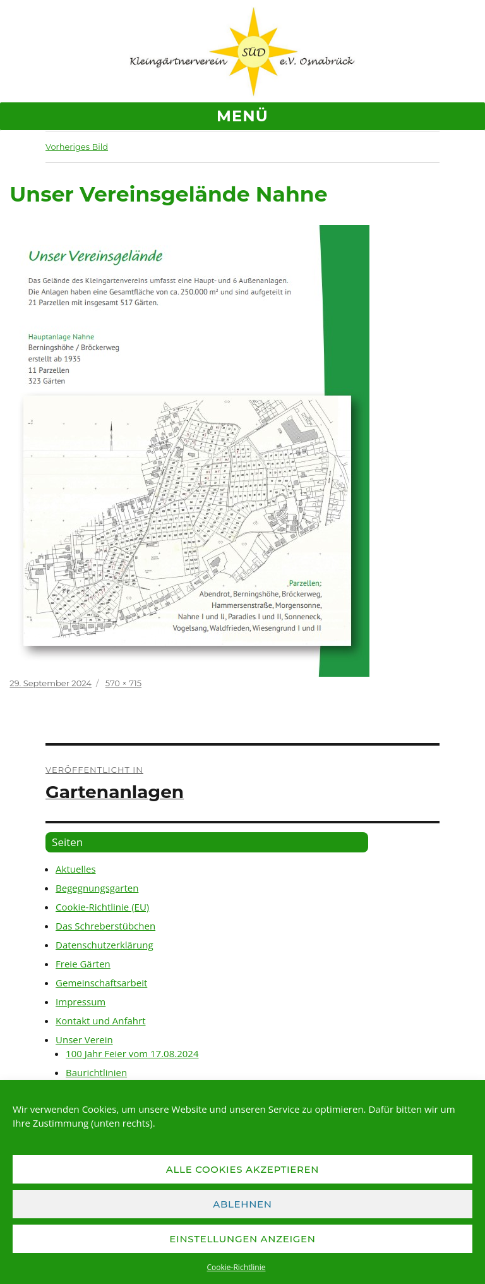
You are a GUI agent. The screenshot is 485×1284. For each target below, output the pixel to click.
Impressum (80, 1001)
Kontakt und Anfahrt (100, 1020)
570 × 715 (123, 683)
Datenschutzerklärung (104, 944)
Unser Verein (84, 1039)
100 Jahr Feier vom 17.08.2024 (132, 1053)
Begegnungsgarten (97, 887)
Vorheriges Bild (76, 147)
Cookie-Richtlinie (236, 1267)
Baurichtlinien (96, 1072)
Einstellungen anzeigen (242, 1239)
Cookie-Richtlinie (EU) (102, 906)
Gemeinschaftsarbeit (101, 982)
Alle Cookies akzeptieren (243, 1169)
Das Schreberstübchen (105, 925)
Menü (242, 116)
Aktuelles (75, 869)
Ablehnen (242, 1204)
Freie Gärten (83, 963)
